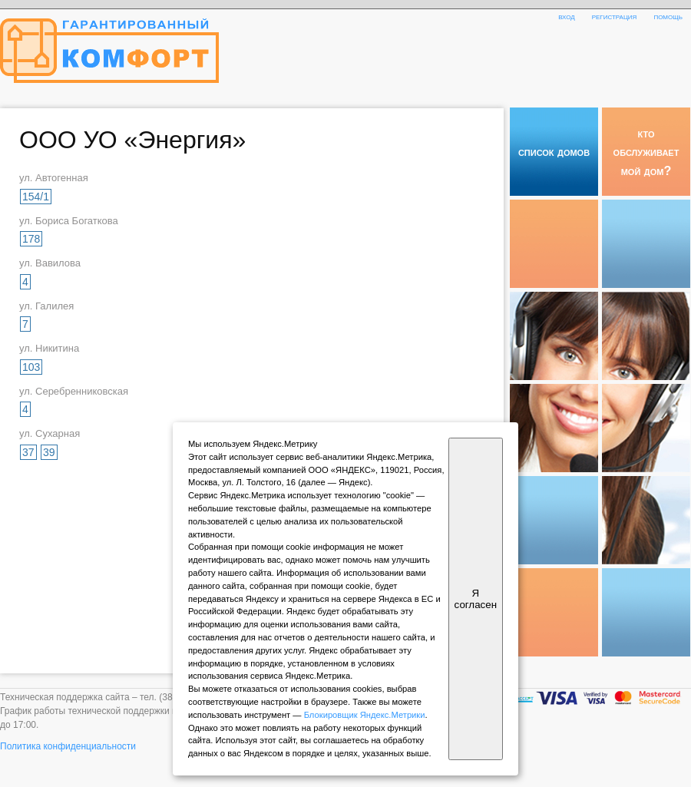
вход (566, 16)
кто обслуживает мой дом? (646, 151)
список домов (554, 151)
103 (31, 367)
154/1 (35, 196)
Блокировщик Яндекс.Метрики (364, 714)
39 (49, 452)
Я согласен (476, 598)
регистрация (614, 16)
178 (31, 239)
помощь (668, 16)
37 (28, 452)
